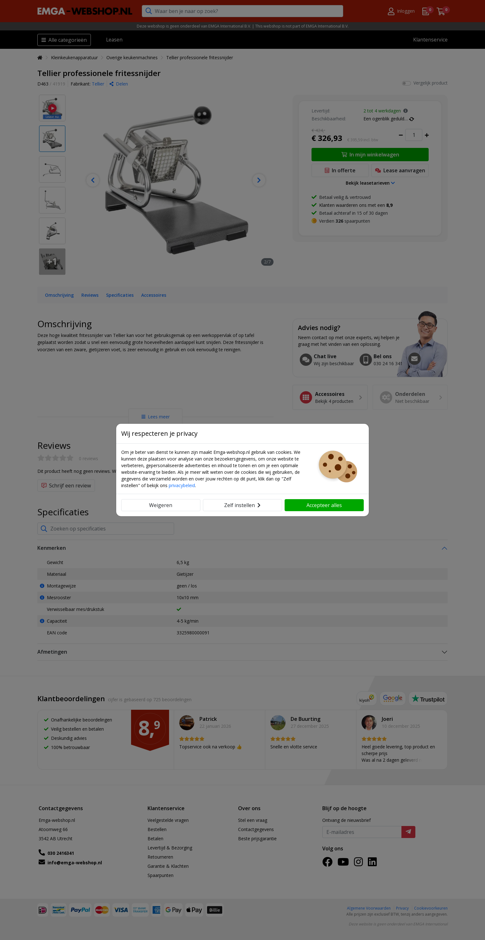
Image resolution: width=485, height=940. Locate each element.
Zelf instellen (242, 505)
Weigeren (160, 505)
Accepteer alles (324, 505)
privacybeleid (182, 485)
